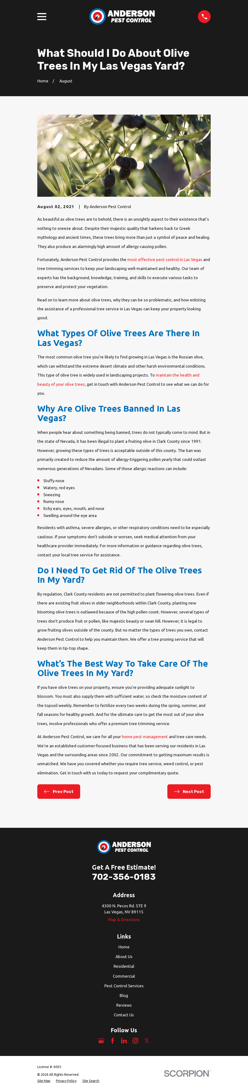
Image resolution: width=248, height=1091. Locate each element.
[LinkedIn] (124, 1041)
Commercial (124, 976)
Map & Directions (124, 919)
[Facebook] (113, 1041)
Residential (124, 966)
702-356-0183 (124, 877)
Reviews (124, 1005)
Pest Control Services (124, 985)
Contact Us (124, 1014)
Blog (124, 995)
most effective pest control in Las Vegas (164, 259)
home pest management (145, 736)
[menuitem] (43, 1081)
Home (124, 947)
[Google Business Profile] (101, 1041)
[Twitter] (147, 1041)
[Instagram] (135, 1041)
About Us (124, 956)
